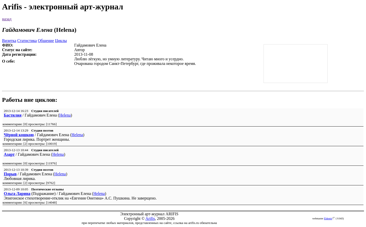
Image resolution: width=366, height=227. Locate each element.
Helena (65, 115)
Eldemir (328, 218)
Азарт (9, 154)
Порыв (10, 174)
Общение (46, 40)
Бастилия (13, 115)
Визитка (9, 40)
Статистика (27, 40)
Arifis (150, 218)
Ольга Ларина (17, 193)
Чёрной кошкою (19, 135)
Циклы (61, 40)
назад (6, 19)
